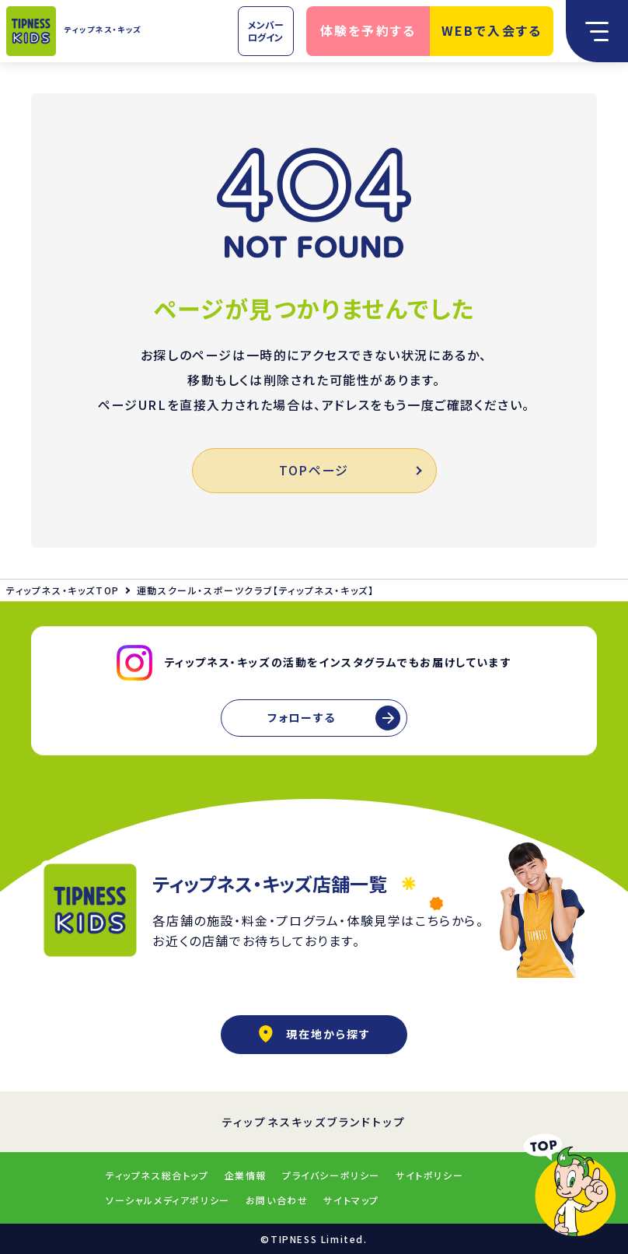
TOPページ (349, 470)
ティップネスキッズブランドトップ (314, 1122)
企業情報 (246, 1175)
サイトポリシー (429, 1175)
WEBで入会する (492, 30)
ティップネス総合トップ (157, 1175)
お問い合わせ (277, 1200)
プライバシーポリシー (331, 1175)
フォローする (301, 717)
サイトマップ (351, 1200)
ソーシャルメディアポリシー (168, 1200)
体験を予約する (368, 30)
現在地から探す (314, 1033)
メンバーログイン (266, 31)
